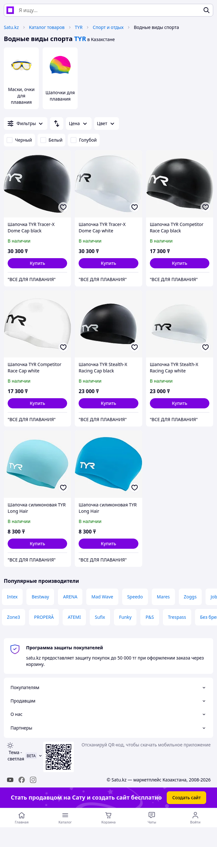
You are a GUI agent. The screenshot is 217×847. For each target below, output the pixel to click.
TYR (78, 27)
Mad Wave (102, 597)
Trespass (177, 617)
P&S (149, 617)
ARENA (70, 597)
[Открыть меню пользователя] (195, 817)
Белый (51, 140)
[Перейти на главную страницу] (21, 817)
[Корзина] (108, 817)
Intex (12, 597)
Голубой (84, 140)
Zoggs (190, 597)
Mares (163, 597)
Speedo (135, 597)
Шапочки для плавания (60, 95)
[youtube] (10, 780)
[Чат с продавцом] (151, 817)
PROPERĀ (44, 617)
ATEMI (74, 617)
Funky (125, 617)
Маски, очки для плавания (21, 95)
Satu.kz (11, 27)
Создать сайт (186, 797)
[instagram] (33, 780)
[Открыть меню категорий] (65, 817)
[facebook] (21, 780)
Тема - (15, 755)
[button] (37, 263)
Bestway (40, 597)
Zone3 (13, 617)
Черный (19, 140)
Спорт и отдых (108, 27)
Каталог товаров (47, 27)
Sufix (100, 617)
